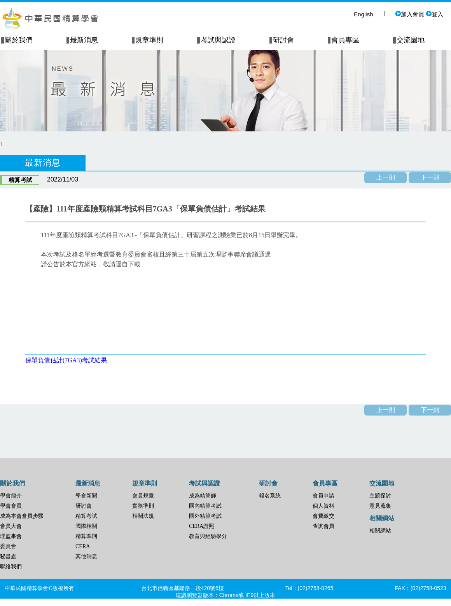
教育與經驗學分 (208, 536)
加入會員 (409, 14)
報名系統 (270, 496)
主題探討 (380, 496)
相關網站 (380, 531)
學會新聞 (86, 496)
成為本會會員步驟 (22, 516)
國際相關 (86, 526)
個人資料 (323, 506)
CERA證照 (201, 526)
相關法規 (143, 516)
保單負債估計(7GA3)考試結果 (66, 360)
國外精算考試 (205, 516)
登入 (434, 14)
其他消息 (86, 556)
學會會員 (11, 506)
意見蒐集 (380, 506)
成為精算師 (202, 496)
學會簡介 (11, 496)
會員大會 (11, 526)
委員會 (8, 546)
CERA (82, 546)
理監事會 (11, 536)
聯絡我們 (11, 566)
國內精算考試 (205, 506)
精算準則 (86, 536)
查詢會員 (323, 526)
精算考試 (86, 516)
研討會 (83, 506)
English (363, 14)
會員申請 (323, 496)
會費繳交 (323, 516)
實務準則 (143, 506)
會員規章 (143, 496)
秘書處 (8, 556)
